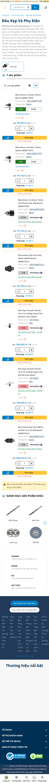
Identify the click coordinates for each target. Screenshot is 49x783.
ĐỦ (12, 575)
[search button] (35, 7)
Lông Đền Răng (20, 620)
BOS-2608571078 (34, 101)
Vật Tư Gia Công (18, 15)
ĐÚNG (15, 566)
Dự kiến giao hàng (22, 114)
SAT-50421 (34, 378)
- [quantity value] (17, 128)
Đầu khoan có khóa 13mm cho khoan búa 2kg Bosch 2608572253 (30, 203)
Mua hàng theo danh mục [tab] (24, 603)
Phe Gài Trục (20, 630)
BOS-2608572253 (37, 209)
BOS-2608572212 (37, 436)
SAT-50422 (34, 319)
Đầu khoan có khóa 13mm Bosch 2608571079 (28, 149)
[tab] (29, 85)
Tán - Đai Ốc (4, 644)
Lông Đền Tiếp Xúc (36, 632)
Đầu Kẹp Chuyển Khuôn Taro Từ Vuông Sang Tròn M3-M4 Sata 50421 (30, 371)
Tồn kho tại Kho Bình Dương (30, 221)
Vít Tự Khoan (44, 618)
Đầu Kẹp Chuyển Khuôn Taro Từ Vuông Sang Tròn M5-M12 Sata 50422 (30, 313)
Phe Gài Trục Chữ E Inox (20, 644)
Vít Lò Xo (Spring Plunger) (44, 639)
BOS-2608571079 (34, 153)
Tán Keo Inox (35, 620)
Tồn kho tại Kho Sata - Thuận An (30, 333)
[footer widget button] (24, 729)
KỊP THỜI (15, 585)
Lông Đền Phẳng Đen (28, 621)
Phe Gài (11, 625)
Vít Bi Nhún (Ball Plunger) (28, 635)
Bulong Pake (4, 635)
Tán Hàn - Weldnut (12, 633)
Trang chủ (5, 15)
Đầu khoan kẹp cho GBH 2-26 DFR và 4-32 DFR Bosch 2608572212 (31, 430)
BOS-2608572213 (37, 264)
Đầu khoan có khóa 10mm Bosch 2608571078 (28, 96)
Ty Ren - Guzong (44, 627)
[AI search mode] (28, 7)
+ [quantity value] (31, 128)
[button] (45, 523)
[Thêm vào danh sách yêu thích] (23, 118)
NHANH (15, 556)
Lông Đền (12, 618)
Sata (31, 323)
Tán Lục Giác (27, 647)
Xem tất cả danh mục (24, 656)
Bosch (28, 104)
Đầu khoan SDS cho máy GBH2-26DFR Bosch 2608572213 (30, 258)
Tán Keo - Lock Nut (36, 645)
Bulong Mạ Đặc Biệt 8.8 (4, 623)
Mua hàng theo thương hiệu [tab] (24, 610)
